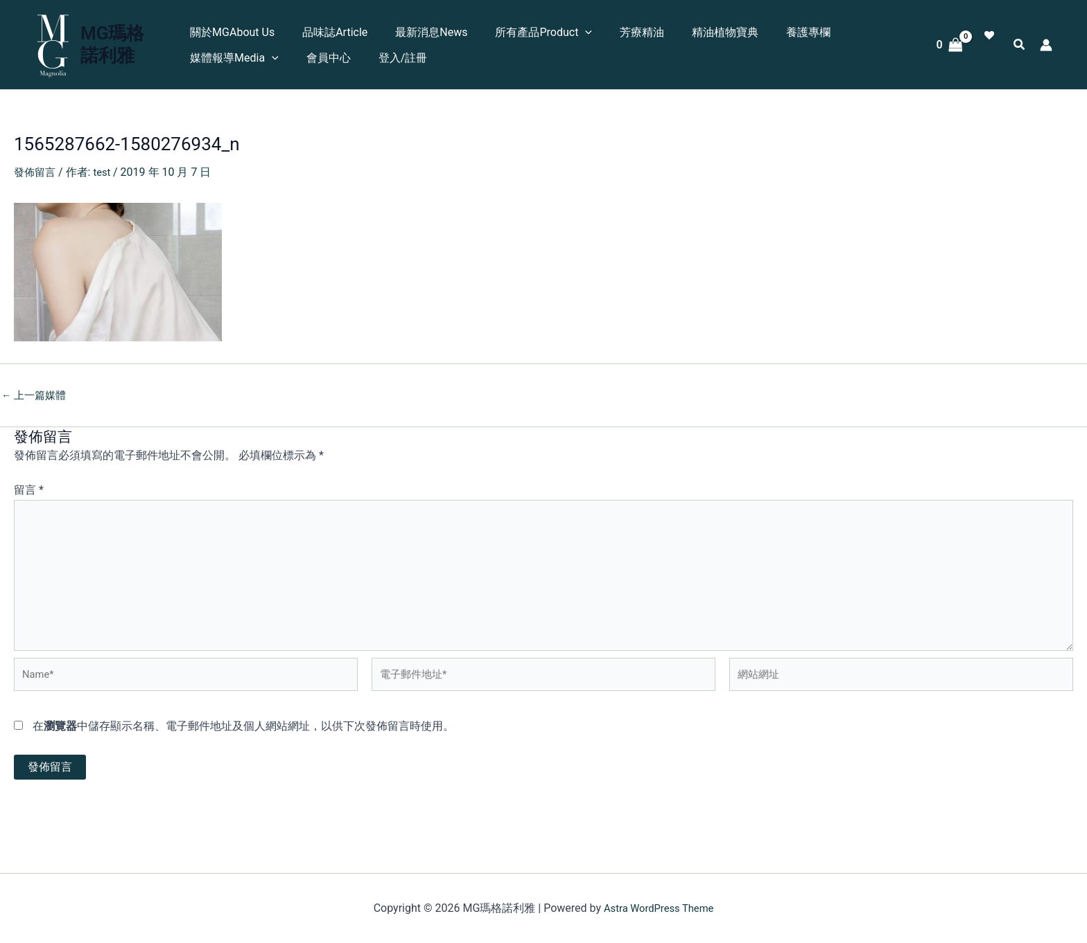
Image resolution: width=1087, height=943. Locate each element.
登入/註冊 (396, 57)
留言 (29, 489)
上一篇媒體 (36, 394)
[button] (573, 32)
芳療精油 (624, 32)
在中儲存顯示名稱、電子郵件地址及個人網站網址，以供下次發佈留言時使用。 (243, 741)
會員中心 (327, 57)
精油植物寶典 (701, 32)
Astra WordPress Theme (658, 908)
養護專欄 (779, 32)
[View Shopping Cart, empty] (949, 45)
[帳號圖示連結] (1046, 45)
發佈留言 (36, 172)
